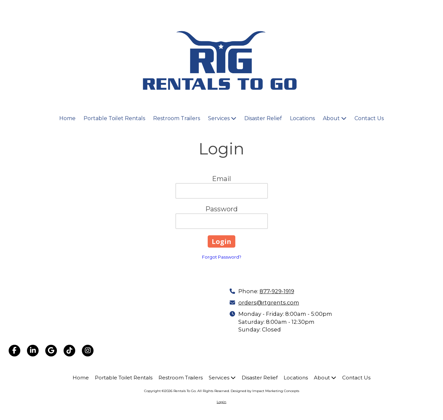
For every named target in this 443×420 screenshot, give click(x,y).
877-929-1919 (277, 291)
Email (221, 179)
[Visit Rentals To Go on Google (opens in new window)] (51, 350)
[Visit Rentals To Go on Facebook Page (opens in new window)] (14, 350)
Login (221, 402)
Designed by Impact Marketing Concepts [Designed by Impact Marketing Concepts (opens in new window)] (265, 391)
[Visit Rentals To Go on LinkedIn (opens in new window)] (33, 350)
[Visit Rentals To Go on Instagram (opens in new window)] (88, 350)
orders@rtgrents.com (268, 302)
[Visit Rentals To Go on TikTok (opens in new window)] (69, 350)
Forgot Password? (221, 257)
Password (221, 209)
